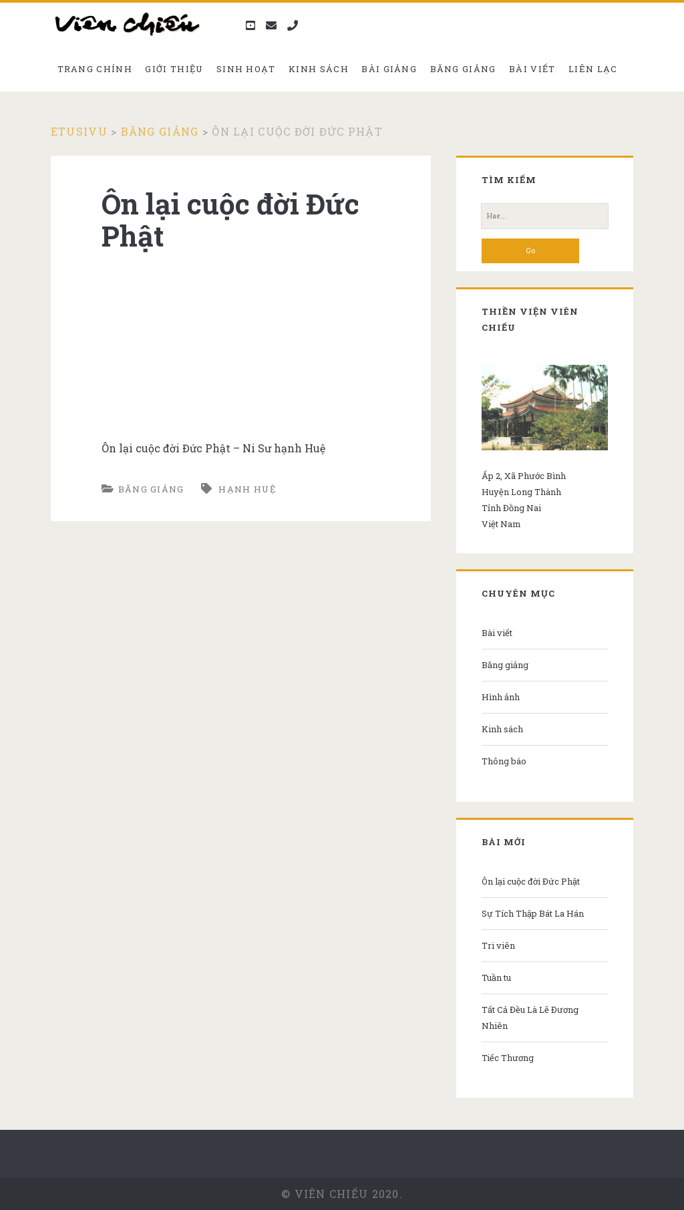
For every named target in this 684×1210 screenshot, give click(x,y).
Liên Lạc (592, 69)
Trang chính (94, 69)
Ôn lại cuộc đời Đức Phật (531, 881)
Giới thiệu (174, 69)
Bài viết (532, 69)
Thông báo (504, 761)
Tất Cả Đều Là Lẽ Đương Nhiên (530, 1018)
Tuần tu (496, 977)
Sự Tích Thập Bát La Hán (533, 913)
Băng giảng (463, 69)
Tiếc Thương (508, 1058)
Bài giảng (389, 69)
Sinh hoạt (246, 69)
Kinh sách (319, 69)
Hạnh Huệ (246, 489)
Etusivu (79, 131)
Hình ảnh (501, 697)
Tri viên (498, 945)
